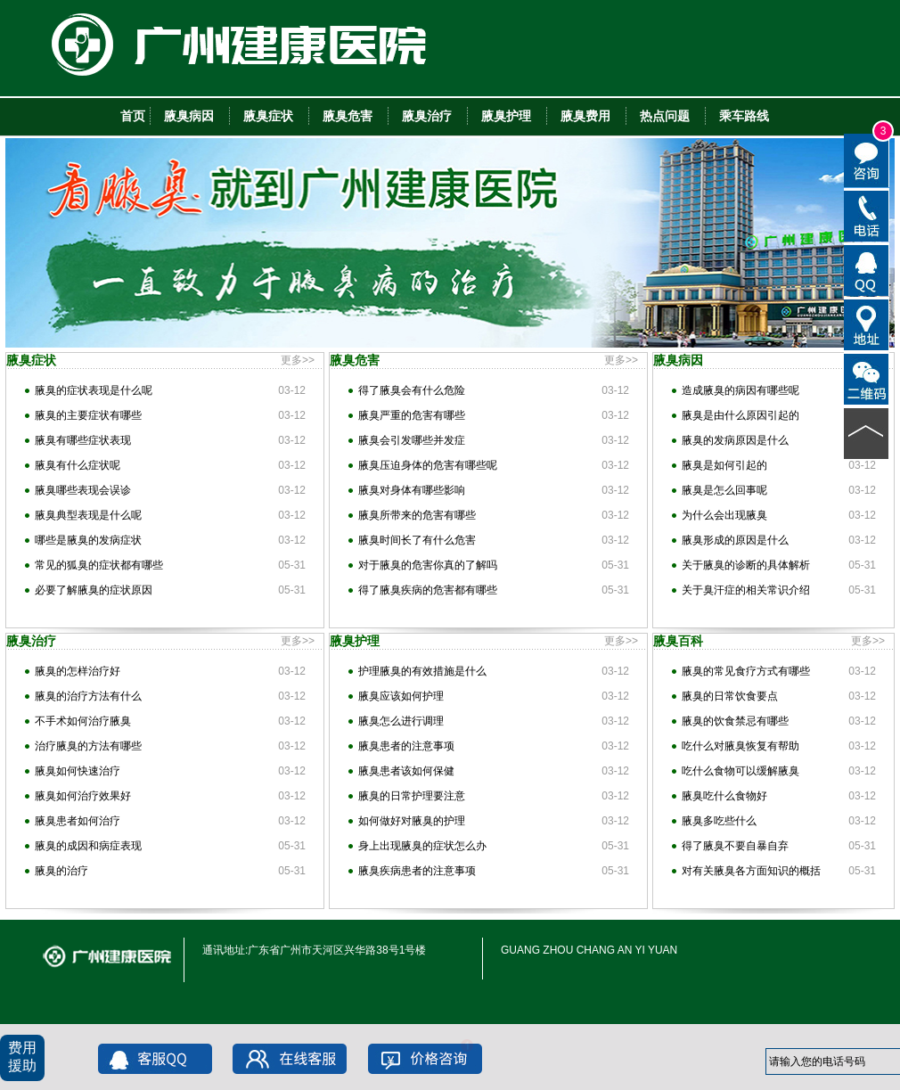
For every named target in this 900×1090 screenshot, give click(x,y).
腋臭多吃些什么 (719, 821)
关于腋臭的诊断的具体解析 (746, 565)
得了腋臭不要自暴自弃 (735, 846)
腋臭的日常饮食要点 (730, 696)
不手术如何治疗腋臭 (83, 721)
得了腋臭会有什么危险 (411, 390)
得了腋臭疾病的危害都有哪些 (427, 590)
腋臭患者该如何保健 (406, 771)
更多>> (298, 360)
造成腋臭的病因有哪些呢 (740, 390)
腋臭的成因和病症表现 (88, 846)
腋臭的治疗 (61, 871)
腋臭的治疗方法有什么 (88, 696)
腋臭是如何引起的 (724, 465)
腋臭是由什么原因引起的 (740, 415)
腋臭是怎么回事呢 (724, 490)
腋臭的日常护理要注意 (411, 796)
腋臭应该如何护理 (401, 696)
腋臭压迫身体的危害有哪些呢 (427, 465)
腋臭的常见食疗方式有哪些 (746, 671)
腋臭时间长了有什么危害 (417, 540)
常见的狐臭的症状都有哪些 (99, 565)
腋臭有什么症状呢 (77, 465)
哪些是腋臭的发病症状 (88, 540)
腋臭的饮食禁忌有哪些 (735, 721)
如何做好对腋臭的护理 (411, 821)
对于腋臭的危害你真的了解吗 (427, 565)
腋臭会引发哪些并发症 (411, 440)
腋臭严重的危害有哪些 (411, 415)
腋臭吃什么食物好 (724, 796)
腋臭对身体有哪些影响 (411, 490)
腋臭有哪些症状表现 (83, 440)
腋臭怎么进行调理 (401, 721)
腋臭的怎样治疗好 (77, 671)
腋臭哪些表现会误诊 (83, 490)
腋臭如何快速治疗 (77, 771)
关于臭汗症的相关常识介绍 (746, 590)
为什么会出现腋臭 (724, 515)
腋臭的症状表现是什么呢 (93, 390)
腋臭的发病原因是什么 (735, 440)
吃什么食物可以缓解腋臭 (740, 771)
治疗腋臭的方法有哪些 (88, 746)
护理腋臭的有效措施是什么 (422, 671)
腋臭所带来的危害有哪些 (417, 515)
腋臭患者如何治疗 (77, 821)
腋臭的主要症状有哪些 (88, 415)
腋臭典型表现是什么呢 (88, 515)
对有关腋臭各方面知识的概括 (751, 871)
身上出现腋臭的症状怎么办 (422, 846)
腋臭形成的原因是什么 (735, 540)
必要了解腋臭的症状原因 (93, 590)
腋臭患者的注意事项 (406, 746)
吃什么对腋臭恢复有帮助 (740, 746)
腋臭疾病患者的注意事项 (417, 871)
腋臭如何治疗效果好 (83, 796)
